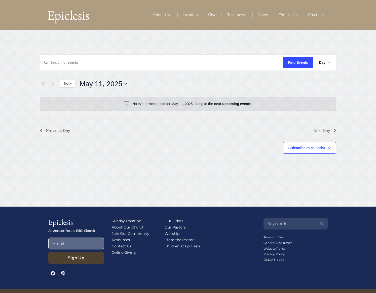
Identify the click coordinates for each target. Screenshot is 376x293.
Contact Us (288, 15)
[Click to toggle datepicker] (103, 84)
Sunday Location (126, 221)
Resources (237, 15)
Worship (172, 233)
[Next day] (53, 84)
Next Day (324, 130)
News (263, 15)
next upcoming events (232, 104)
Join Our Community (130, 233)
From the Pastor (179, 240)
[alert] (192, 104)
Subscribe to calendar (306, 148)
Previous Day (55, 130)
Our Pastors (175, 227)
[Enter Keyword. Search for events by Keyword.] (161, 63)
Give (212, 15)
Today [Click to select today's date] (68, 83)
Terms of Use (273, 237)
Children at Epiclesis (182, 246)
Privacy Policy (274, 254)
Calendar (316, 15)
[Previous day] (43, 84)
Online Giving (124, 252)
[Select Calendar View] (324, 63)
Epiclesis (68, 15)
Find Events (298, 62)
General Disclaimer (278, 243)
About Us (162, 15)
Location (190, 15)
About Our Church (128, 227)
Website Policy (275, 248)
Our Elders (174, 221)
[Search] (322, 224)
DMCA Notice (274, 260)
